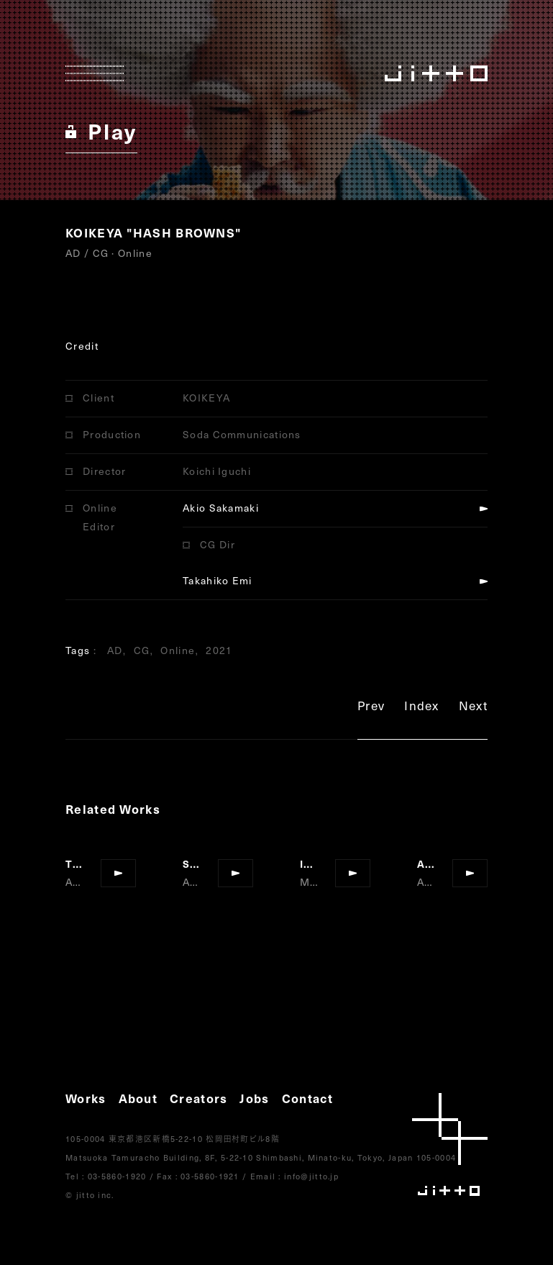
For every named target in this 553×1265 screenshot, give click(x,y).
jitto (450, 1144)
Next (473, 708)
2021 (219, 650)
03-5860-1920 (117, 1176)
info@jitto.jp (311, 1176)
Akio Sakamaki (221, 507)
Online (177, 650)
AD (115, 650)
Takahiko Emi (217, 580)
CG (142, 650)
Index (421, 708)
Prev (371, 708)
